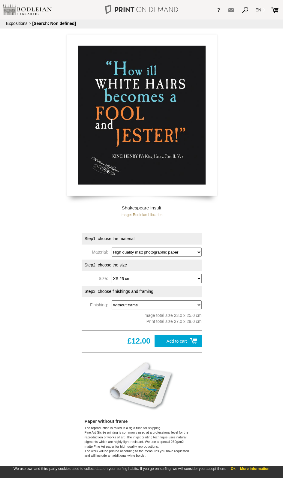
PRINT (141, 9)
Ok (233, 469)
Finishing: (100, 304)
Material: (101, 252)
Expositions (17, 23)
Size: (104, 278)
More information (254, 469)
